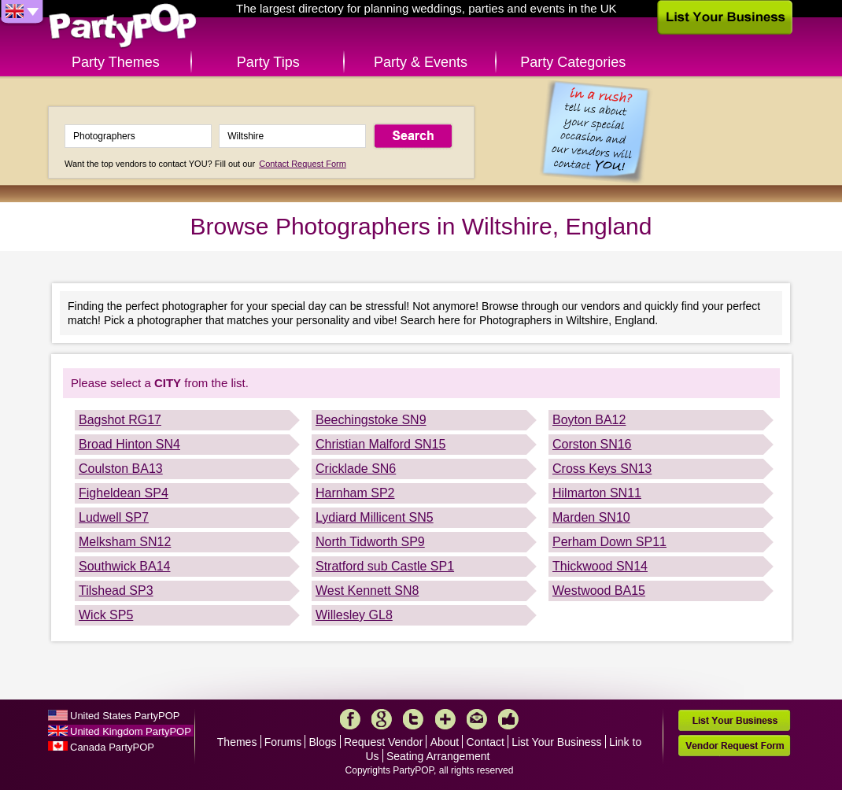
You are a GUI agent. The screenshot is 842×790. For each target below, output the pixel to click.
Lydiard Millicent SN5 (375, 517)
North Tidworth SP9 (370, 541)
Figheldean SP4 (123, 493)
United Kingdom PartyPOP (130, 731)
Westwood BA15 (598, 590)
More (445, 719)
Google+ (381, 719)
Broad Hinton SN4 (129, 444)
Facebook (350, 719)
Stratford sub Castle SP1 (385, 566)
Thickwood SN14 (600, 566)
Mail (477, 719)
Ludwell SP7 (114, 517)
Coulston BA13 (121, 468)
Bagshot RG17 (120, 419)
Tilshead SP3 (116, 590)
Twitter (413, 719)
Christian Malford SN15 (380, 444)
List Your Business (556, 742)
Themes (237, 742)
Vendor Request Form (734, 745)
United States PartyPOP (124, 716)
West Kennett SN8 (367, 590)
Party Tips (268, 62)
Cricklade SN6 (356, 468)
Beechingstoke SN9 (371, 419)
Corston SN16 (592, 444)
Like (508, 719)
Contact (485, 742)
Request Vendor (383, 742)
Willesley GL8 (354, 615)
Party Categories (573, 62)
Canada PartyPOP (112, 747)
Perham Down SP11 (609, 541)
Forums (282, 742)
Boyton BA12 (589, 419)
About (445, 742)
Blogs (323, 742)
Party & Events (420, 62)
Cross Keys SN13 (602, 468)
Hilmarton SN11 (596, 493)
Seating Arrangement (438, 756)
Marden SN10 (591, 517)
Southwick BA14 (125, 566)
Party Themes (116, 62)
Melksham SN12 (125, 541)
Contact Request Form (302, 163)
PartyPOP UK (123, 26)
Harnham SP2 (355, 493)
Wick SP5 (106, 615)
